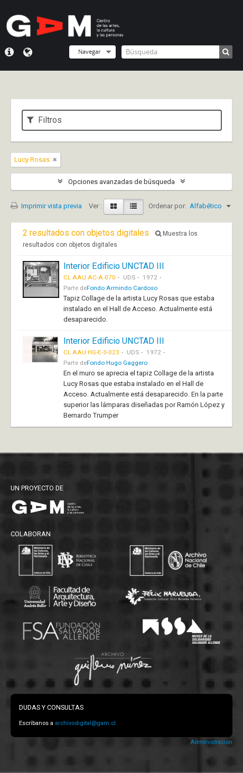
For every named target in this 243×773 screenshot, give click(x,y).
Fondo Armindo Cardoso (122, 288)
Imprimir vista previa (46, 206)
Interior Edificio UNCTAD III (113, 266)
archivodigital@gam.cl (85, 723)
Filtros (44, 120)
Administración (211, 742)
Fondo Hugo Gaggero (117, 362)
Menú (9, 52)
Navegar (89, 51)
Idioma (27, 52)
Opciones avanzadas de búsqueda (121, 182)
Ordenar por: (167, 206)
